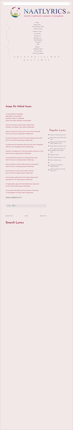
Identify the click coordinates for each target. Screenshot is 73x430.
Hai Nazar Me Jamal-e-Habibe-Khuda (56, 165)
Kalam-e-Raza (38, 29)
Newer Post (9, 216)
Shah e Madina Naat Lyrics (58, 157)
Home (37, 22)
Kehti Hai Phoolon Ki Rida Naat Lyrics (57, 169)
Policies (37, 47)
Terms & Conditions (38, 53)
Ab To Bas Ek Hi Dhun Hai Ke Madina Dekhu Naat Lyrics (57, 150)
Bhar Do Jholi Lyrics (55, 160)
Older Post (43, 216)
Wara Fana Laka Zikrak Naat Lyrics (58, 138)
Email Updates (38, 40)
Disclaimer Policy (38, 49)
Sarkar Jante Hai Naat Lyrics (58, 146)
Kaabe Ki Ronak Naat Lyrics (58, 135)
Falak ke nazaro (54, 154)
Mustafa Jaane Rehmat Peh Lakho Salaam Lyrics (58, 142)
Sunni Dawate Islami (38, 26)
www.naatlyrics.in (14, 197)
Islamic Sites (37, 24)
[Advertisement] (24, 81)
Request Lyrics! (37, 31)
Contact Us (37, 36)
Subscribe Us (37, 38)
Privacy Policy (38, 51)
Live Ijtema (37, 33)
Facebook (38, 42)
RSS (38, 44)
